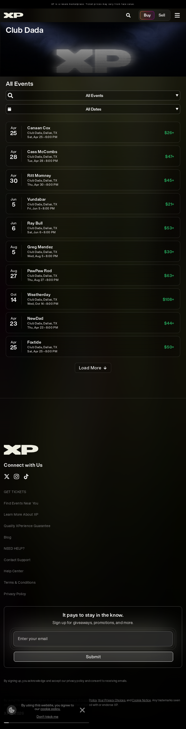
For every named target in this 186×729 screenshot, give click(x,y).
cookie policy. (50, 708)
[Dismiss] (82, 710)
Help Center (13, 570)
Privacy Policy (15, 593)
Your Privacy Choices (111, 700)
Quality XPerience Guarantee (27, 525)
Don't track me (47, 716)
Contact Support (17, 559)
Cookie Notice (141, 700)
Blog (7, 537)
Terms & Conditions (20, 582)
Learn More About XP (21, 514)
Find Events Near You (21, 503)
